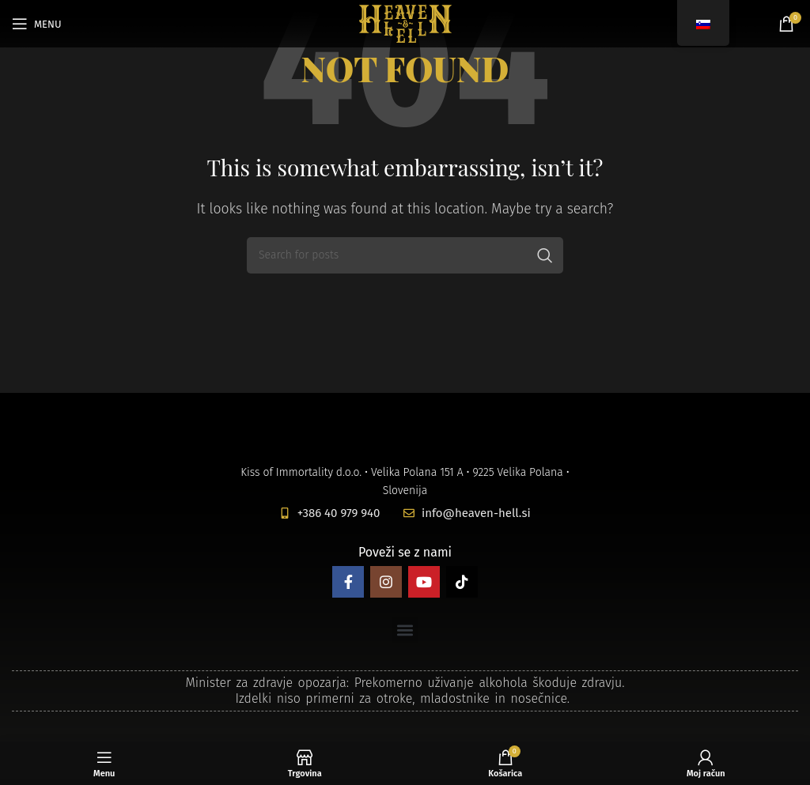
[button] (405, 630)
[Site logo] (405, 22)
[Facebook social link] (348, 582)
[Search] (405, 255)
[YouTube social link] (424, 582)
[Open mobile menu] (37, 24)
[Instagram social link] (386, 582)
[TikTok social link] (462, 582)
